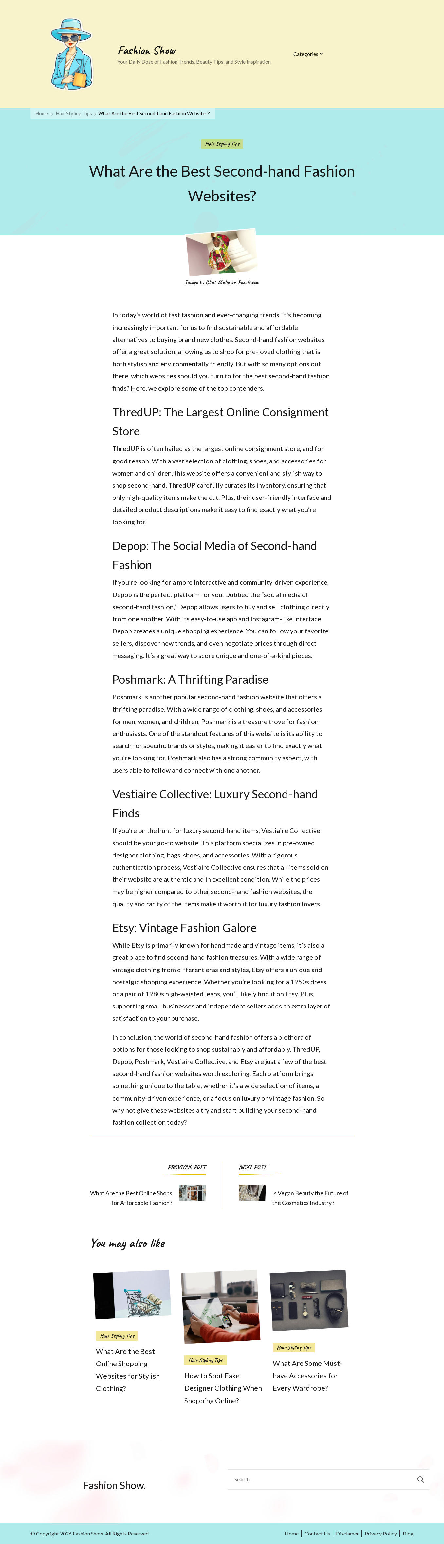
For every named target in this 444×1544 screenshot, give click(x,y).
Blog (408, 1533)
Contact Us (317, 1533)
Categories (305, 54)
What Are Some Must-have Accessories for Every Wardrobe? (307, 1375)
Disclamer (347, 1533)
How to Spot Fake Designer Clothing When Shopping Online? (223, 1388)
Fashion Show (146, 50)
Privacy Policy (381, 1533)
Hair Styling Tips (222, 143)
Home (292, 1533)
